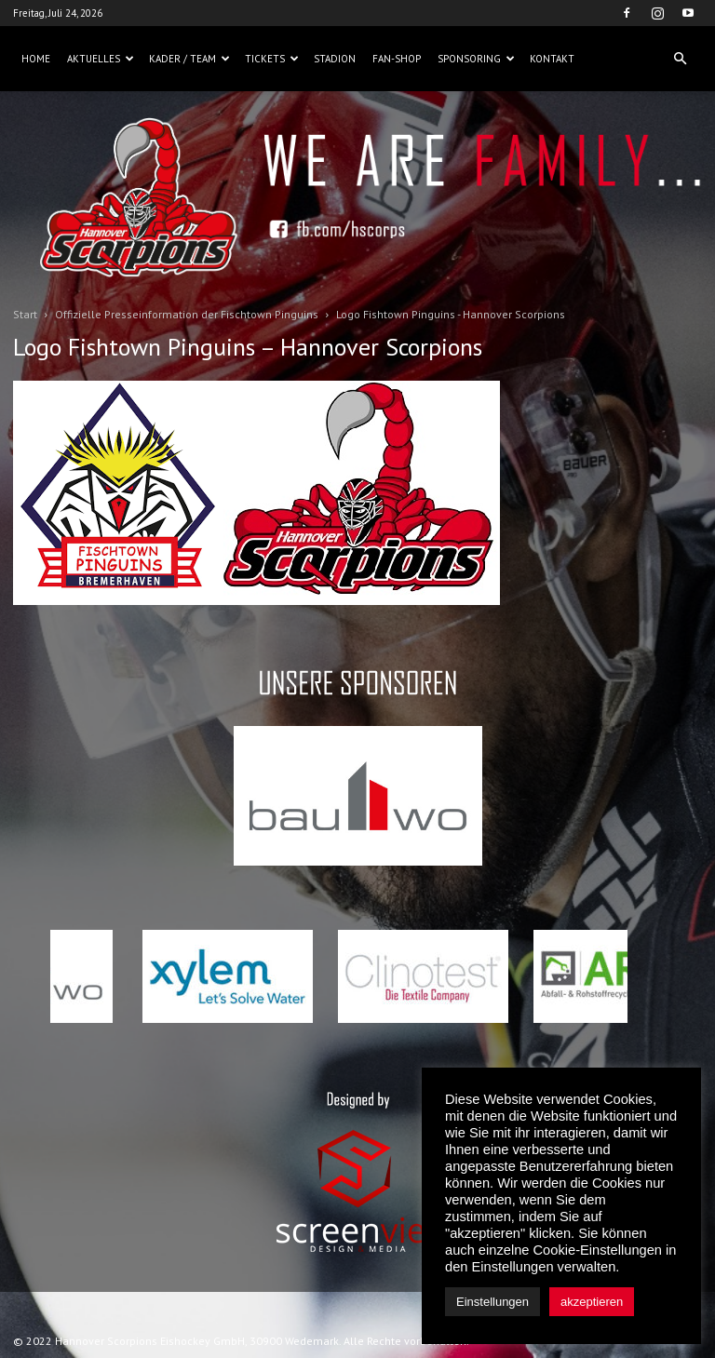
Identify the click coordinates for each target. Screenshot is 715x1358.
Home (35, 58)
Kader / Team (189, 58)
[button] (679, 58)
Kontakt (552, 58)
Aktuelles (100, 58)
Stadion (335, 58)
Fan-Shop (396, 58)
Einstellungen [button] (492, 1302)
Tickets (272, 58)
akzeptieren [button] (591, 1302)
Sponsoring (476, 58)
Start (25, 314)
